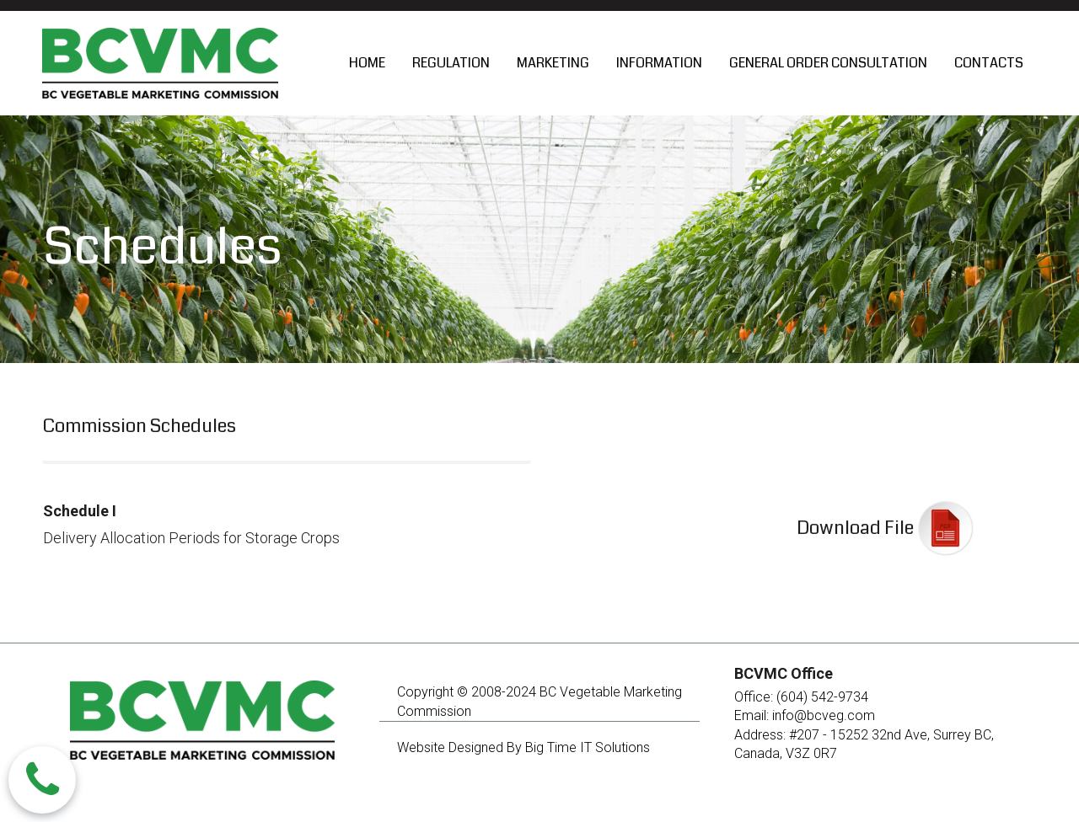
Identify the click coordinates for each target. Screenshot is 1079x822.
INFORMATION (659, 62)
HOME (367, 62)
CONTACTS (988, 62)
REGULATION (451, 62)
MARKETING (553, 62)
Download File (855, 528)
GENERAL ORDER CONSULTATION (828, 62)
